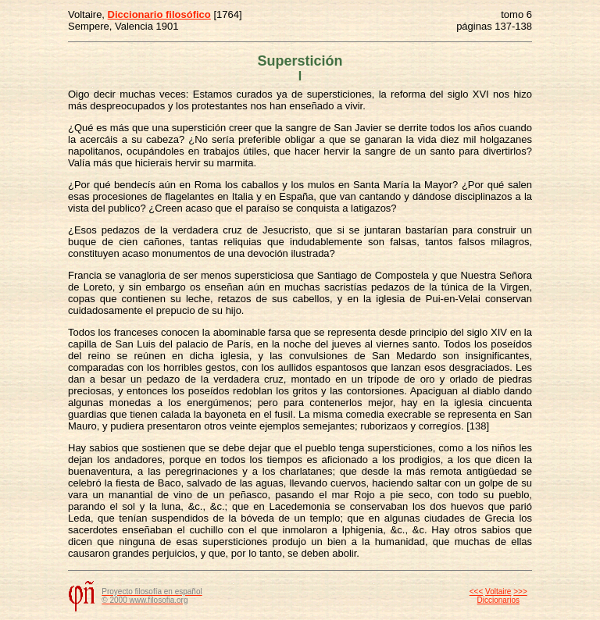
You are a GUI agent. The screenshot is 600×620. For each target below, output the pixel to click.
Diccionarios (498, 600)
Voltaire (498, 591)
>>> (520, 591)
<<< (477, 591)
